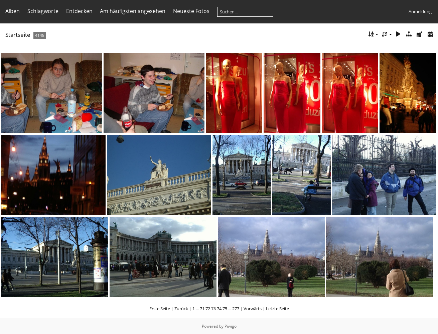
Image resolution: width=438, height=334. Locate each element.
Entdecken (79, 11)
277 (235, 309)
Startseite (17, 34)
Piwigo (231, 326)
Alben (12, 11)
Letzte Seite (277, 309)
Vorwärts (253, 309)
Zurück (181, 309)
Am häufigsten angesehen (132, 11)
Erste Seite (159, 309)
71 (202, 309)
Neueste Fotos (191, 11)
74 (219, 309)
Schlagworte (42, 11)
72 (207, 309)
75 (225, 309)
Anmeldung (420, 11)
